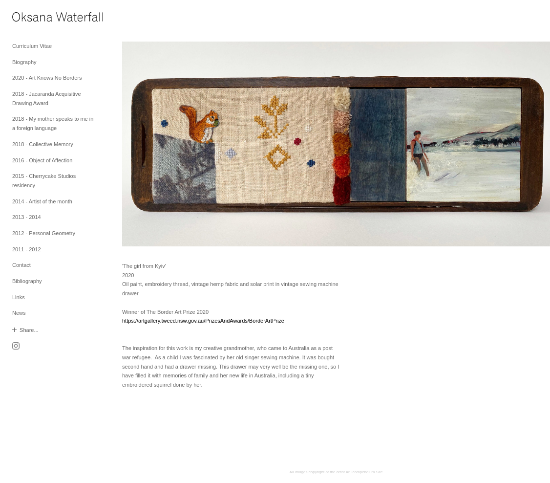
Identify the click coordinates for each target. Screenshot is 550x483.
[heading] (36, 18)
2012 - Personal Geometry (43, 233)
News (19, 313)
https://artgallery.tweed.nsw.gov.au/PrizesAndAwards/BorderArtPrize (203, 321)
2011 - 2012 (26, 249)
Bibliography (27, 281)
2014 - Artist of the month (42, 201)
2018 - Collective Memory (42, 144)
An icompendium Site (364, 472)
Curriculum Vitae (32, 46)
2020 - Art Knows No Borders (47, 78)
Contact (21, 265)
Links (18, 297)
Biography (24, 62)
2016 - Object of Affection (42, 160)
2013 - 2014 (26, 217)
